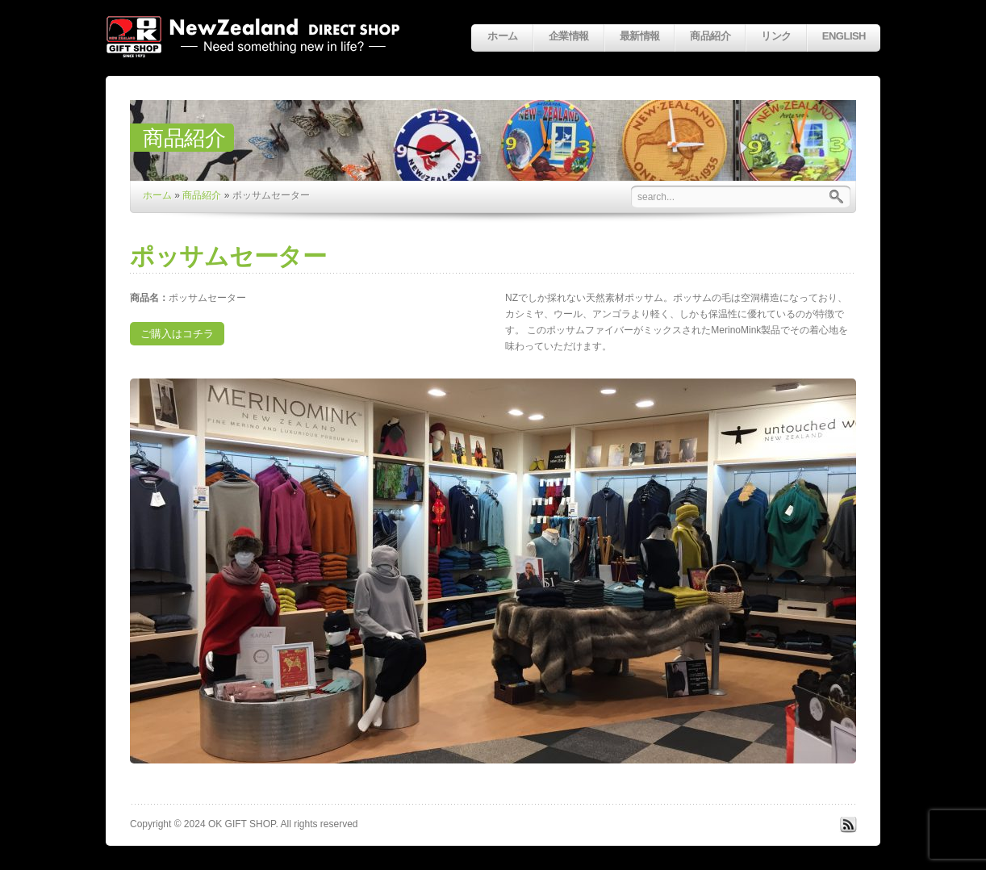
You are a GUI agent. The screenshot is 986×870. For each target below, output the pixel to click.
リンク (776, 36)
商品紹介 (710, 36)
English (844, 36)
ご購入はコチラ (177, 334)
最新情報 (640, 36)
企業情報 (569, 36)
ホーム (502, 36)
